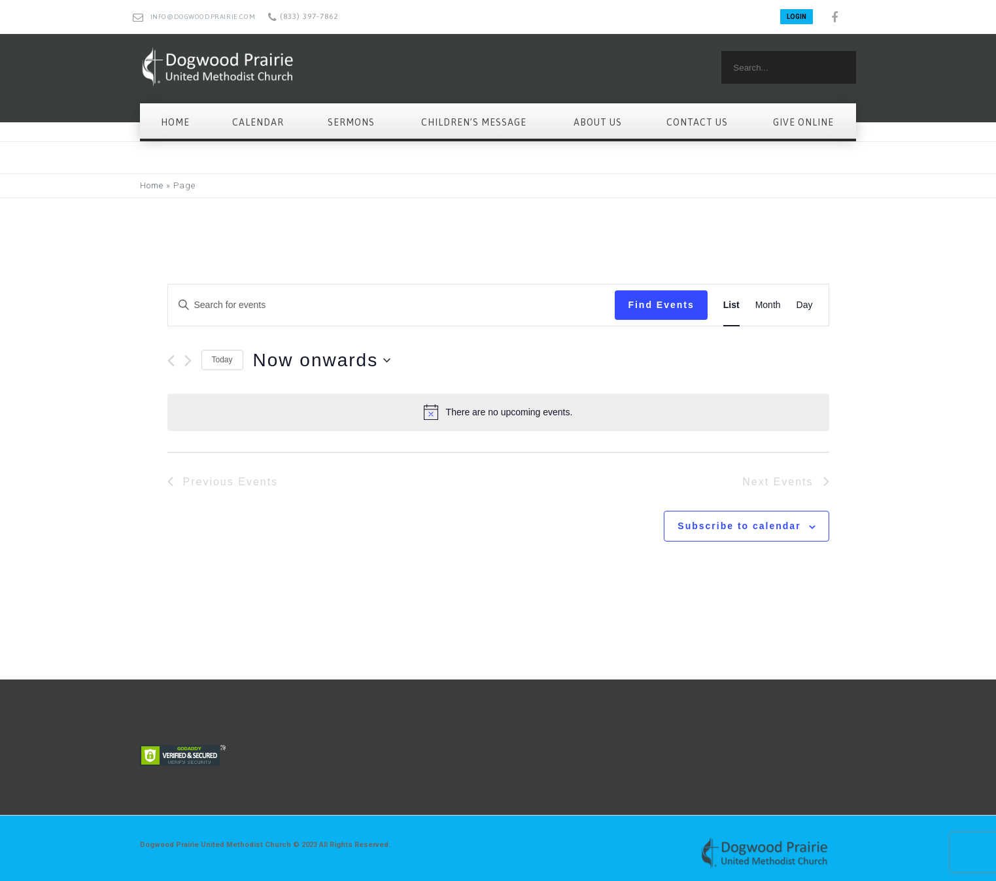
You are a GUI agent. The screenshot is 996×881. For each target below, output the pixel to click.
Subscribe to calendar (739, 526)
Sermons (351, 122)
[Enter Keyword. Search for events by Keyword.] (391, 305)
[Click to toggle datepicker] (322, 360)
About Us (598, 122)
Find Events (661, 305)
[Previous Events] (171, 360)
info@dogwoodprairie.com (203, 16)
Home (175, 122)
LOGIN (796, 16)
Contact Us (697, 122)
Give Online (803, 122)
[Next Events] (188, 360)
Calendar (258, 122)
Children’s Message (473, 122)
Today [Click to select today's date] (222, 359)
